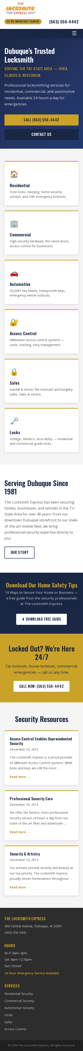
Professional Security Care (31, 798)
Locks (8, 1015)
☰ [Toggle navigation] (74, 33)
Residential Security (18, 994)
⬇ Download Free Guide (41, 619)
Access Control (15, 1029)
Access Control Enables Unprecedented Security (41, 741)
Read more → (20, 777)
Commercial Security (19, 1001)
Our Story (20, 552)
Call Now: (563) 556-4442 (41, 686)
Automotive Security (19, 1008)
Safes (8, 1022)
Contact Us (41, 134)
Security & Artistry (25, 854)
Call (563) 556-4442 (41, 119)
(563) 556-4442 (64, 21)
